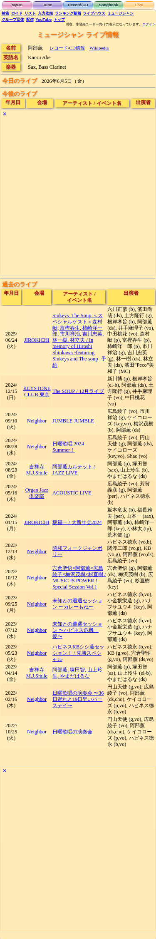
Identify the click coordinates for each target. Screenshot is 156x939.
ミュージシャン (120, 13)
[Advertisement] (78, 197)
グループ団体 (13, 19)
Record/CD (78, 5)
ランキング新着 (68, 13)
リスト (30, 13)
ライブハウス (94, 13)
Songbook (108, 5)
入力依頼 (45, 13)
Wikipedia (99, 47)
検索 (5, 13)
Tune (47, 5)
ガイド (16, 13)
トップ (59, 19)
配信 (30, 19)
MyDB (17, 5)
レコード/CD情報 (67, 47)
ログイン (149, 24)
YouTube (44, 19)
